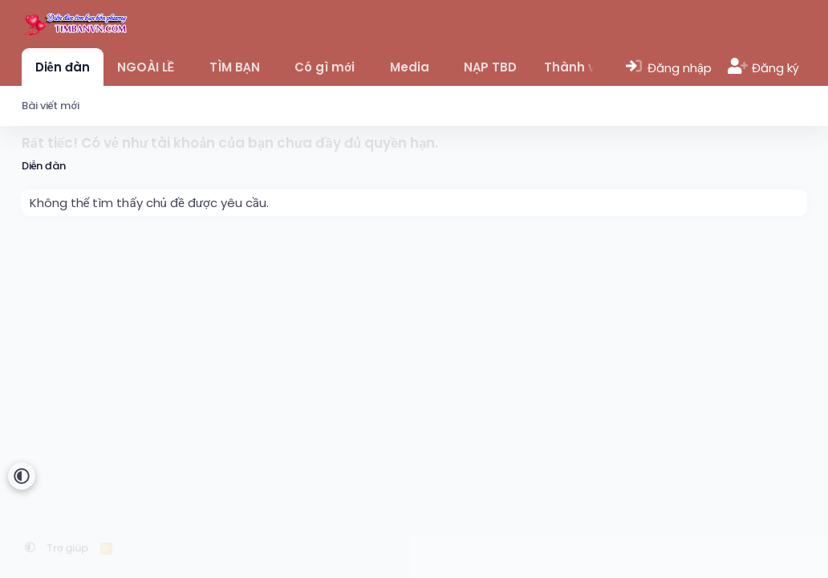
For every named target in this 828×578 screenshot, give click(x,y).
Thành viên (579, 67)
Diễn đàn (62, 67)
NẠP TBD (490, 67)
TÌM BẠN (234, 67)
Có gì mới (324, 67)
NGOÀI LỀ (145, 67)
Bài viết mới (50, 105)
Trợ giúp (68, 548)
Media (409, 67)
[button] (186, 67)
